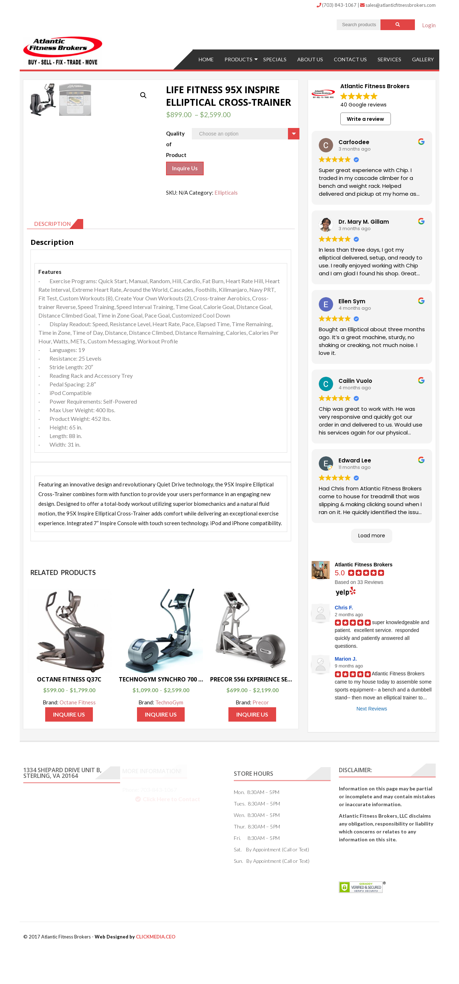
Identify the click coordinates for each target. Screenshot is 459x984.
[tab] (55, 259)
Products (238, 58)
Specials (275, 58)
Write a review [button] (365, 118)
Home (206, 58)
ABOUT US (310, 58)
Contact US (350, 58)
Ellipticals (226, 191)
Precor (260, 737)
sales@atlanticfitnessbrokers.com (398, 5)
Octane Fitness (78, 737)
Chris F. (344, 607)
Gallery (423, 58)
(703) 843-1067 (337, 5)
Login (429, 25)
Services (389, 58)
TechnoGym (169, 737)
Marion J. (346, 658)
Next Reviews (371, 707)
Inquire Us (185, 167)
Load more (371, 534)
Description (52, 259)
